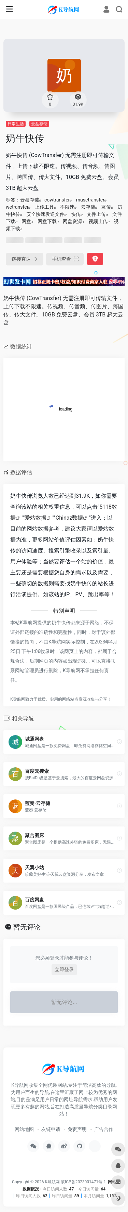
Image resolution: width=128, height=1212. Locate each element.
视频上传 (98, 221)
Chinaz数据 (69, 517)
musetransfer (90, 200)
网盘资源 (72, 221)
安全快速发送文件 (45, 214)
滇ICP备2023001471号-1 (84, 1182)
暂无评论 (27, 927)
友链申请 (50, 1129)
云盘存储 (39, 123)
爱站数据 (35, 517)
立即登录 (64, 969)
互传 (106, 207)
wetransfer (17, 207)
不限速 (67, 207)
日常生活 (16, 123)
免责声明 (77, 1129)
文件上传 (96, 214)
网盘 (26, 221)
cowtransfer (57, 200)
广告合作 (103, 1129)
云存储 (88, 207)
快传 (76, 214)
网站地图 (24, 1129)
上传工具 (44, 207)
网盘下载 (47, 221)
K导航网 (52, 1182)
